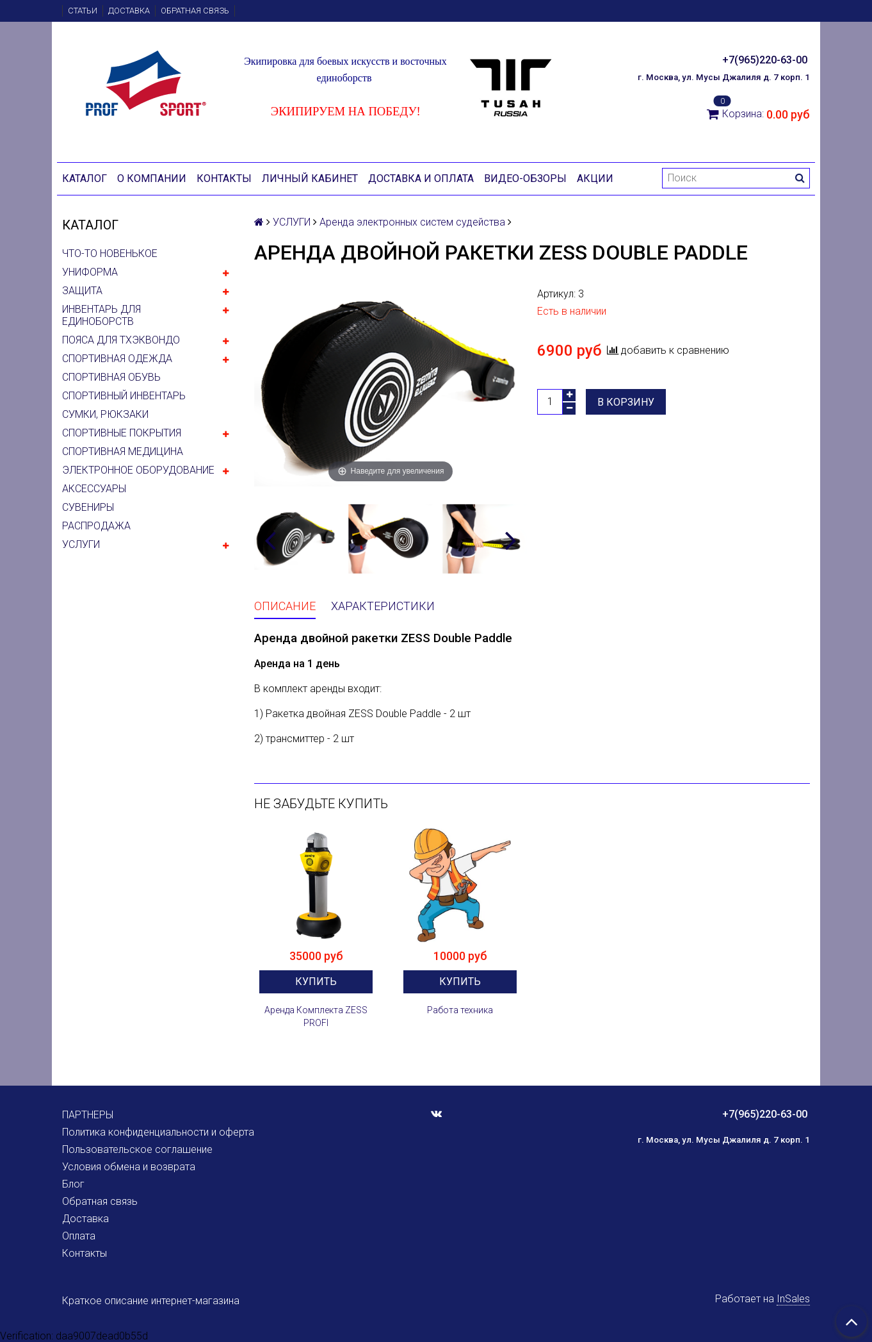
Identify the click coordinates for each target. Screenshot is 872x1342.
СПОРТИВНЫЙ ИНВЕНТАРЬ (124, 396)
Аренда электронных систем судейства (412, 222)
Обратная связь (195, 10)
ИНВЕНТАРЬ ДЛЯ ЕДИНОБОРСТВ (101, 315)
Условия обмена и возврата (128, 1167)
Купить (316, 981)
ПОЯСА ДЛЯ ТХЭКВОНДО (121, 340)
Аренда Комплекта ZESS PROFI (315, 1016)
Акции (595, 178)
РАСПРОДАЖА (96, 526)
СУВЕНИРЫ (88, 507)
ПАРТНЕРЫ (87, 1115)
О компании (151, 178)
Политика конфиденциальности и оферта (158, 1132)
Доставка (129, 10)
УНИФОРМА (90, 272)
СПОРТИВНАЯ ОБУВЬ (111, 377)
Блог (73, 1184)
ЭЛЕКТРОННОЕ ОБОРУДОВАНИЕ (138, 470)
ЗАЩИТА (82, 291)
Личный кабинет (310, 178)
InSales (793, 1299)
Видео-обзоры (525, 178)
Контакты (224, 178)
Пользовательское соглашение (137, 1149)
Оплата (78, 1236)
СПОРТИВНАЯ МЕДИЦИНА (122, 451)
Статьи (82, 10)
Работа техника (460, 1010)
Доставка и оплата (421, 178)
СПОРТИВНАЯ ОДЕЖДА (117, 358)
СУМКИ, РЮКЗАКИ (105, 414)
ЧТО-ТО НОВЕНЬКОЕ (109, 253)
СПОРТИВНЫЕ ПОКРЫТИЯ (121, 433)
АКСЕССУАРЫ (94, 489)
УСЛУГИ (81, 544)
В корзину (625, 402)
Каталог (84, 178)
